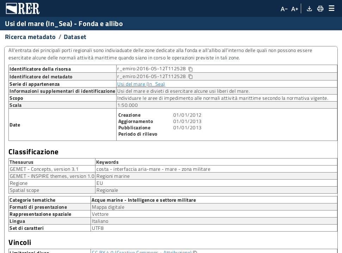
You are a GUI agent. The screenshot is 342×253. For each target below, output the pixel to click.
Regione (19, 183)
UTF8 (98, 228)
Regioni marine (113, 176)
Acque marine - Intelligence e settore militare (144, 199)
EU (100, 183)
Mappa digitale (108, 206)
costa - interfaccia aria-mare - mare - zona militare (153, 168)
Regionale (107, 190)
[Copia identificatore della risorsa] (190, 69)
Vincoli (19, 242)
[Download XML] (309, 8)
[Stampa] (319, 8)
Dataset (75, 36)
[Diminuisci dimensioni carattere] (283, 8)
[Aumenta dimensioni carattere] (294, 8)
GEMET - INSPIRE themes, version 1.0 (52, 176)
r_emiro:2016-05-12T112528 (160, 69)
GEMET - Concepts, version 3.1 (44, 168)
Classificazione (33, 151)
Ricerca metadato (30, 36)
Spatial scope (24, 190)
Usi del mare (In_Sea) (141, 83)
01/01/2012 (187, 114)
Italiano (100, 220)
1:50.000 (127, 105)
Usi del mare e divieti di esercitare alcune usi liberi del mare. (183, 90)
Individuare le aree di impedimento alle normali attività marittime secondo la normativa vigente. (222, 97)
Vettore (100, 213)
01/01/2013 (187, 121)
